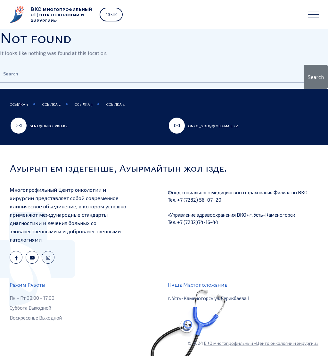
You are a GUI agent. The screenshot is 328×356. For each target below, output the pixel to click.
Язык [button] (111, 14)
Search (316, 77)
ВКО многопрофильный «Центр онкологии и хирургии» (261, 343)
